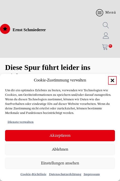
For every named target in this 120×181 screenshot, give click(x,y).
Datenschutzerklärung (65, 174)
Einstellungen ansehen (60, 163)
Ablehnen (60, 149)
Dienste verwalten (21, 122)
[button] (112, 80)
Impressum (92, 174)
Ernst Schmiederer (29, 29)
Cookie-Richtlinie (33, 174)
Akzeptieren (60, 135)
